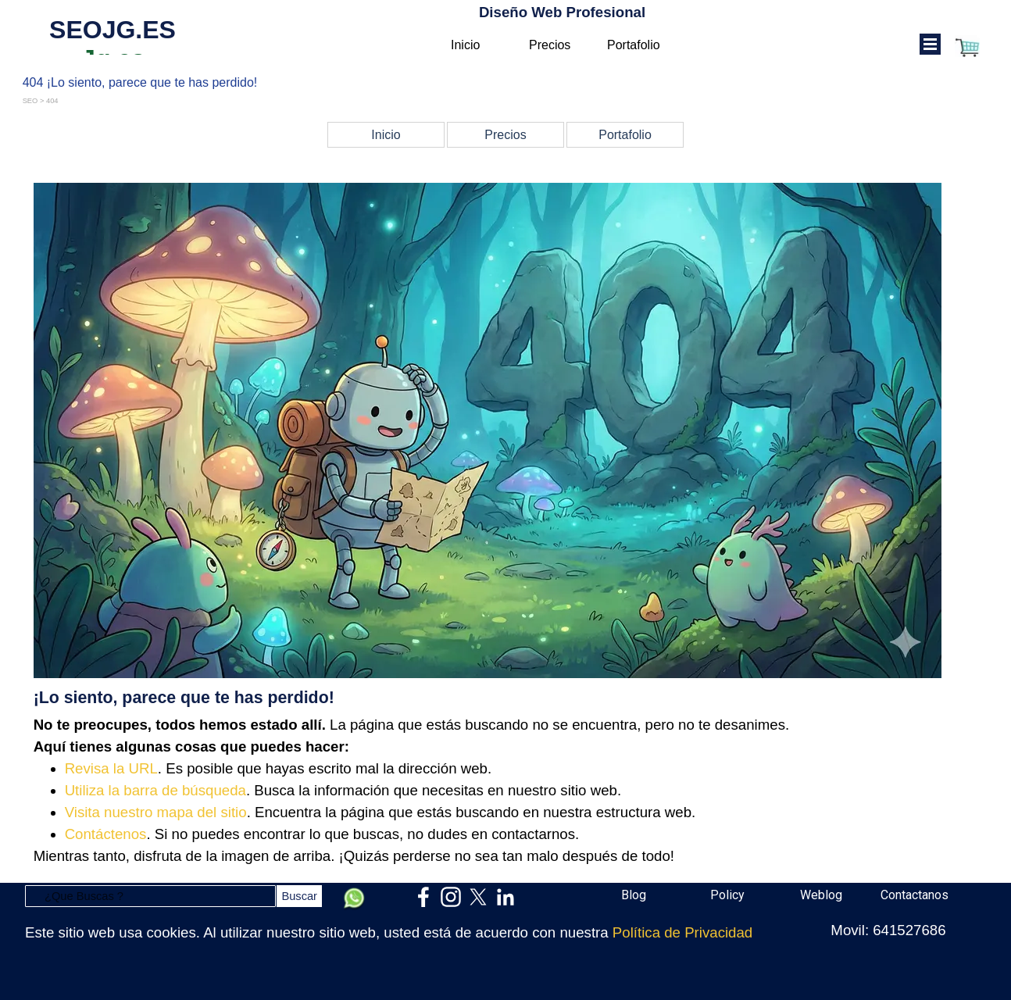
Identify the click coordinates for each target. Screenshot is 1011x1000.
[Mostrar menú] (930, 44)
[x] (478, 897)
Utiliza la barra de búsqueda (155, 790)
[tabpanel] (506, 525)
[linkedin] (505, 897)
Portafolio (633, 45)
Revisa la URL (111, 768)
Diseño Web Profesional (562, 12)
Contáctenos (106, 834)
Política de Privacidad (682, 932)
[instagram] (451, 897)
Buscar (299, 896)
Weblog (821, 895)
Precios (549, 45)
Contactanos (914, 895)
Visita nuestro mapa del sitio (156, 812)
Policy (727, 895)
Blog (633, 895)
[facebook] (423, 897)
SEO (30, 101)
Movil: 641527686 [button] (888, 930)
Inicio (465, 45)
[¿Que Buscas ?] (150, 896)
